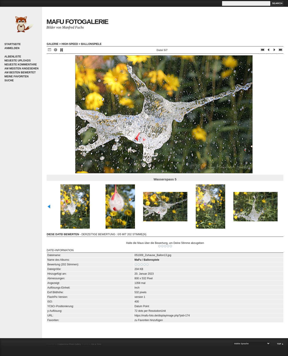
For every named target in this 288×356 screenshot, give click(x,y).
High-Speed (69, 44)
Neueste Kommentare (20, 64)
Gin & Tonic (96, 344)
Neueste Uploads (17, 60)
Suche (9, 80)
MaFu (137, 259)
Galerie (52, 44)
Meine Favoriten (16, 76)
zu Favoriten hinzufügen (148, 320)
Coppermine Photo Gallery (69, 344)
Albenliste (12, 56)
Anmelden (11, 48)
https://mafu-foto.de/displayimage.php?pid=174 (162, 315)
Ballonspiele (91, 44)
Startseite (12, 44)
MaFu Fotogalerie (77, 21)
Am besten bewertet (20, 72)
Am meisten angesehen (21, 68)
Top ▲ (280, 344)
